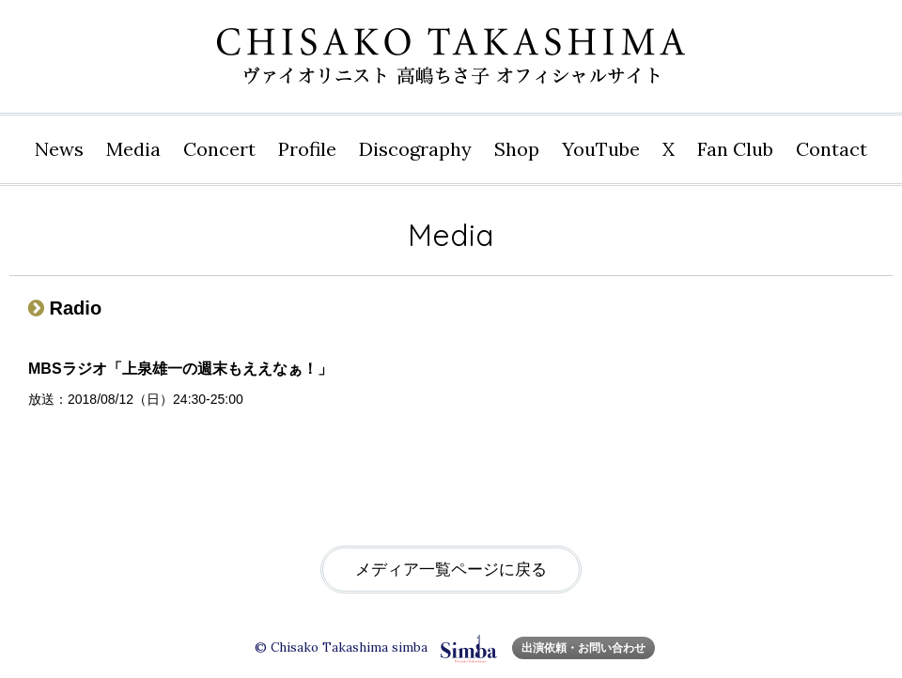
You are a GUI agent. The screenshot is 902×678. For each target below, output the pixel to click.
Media (133, 149)
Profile (307, 149)
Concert (219, 149)
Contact (831, 149)
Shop (516, 149)
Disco (415, 149)
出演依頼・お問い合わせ (583, 647)
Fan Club (735, 149)
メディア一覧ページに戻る (451, 569)
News (59, 149)
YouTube (601, 149)
